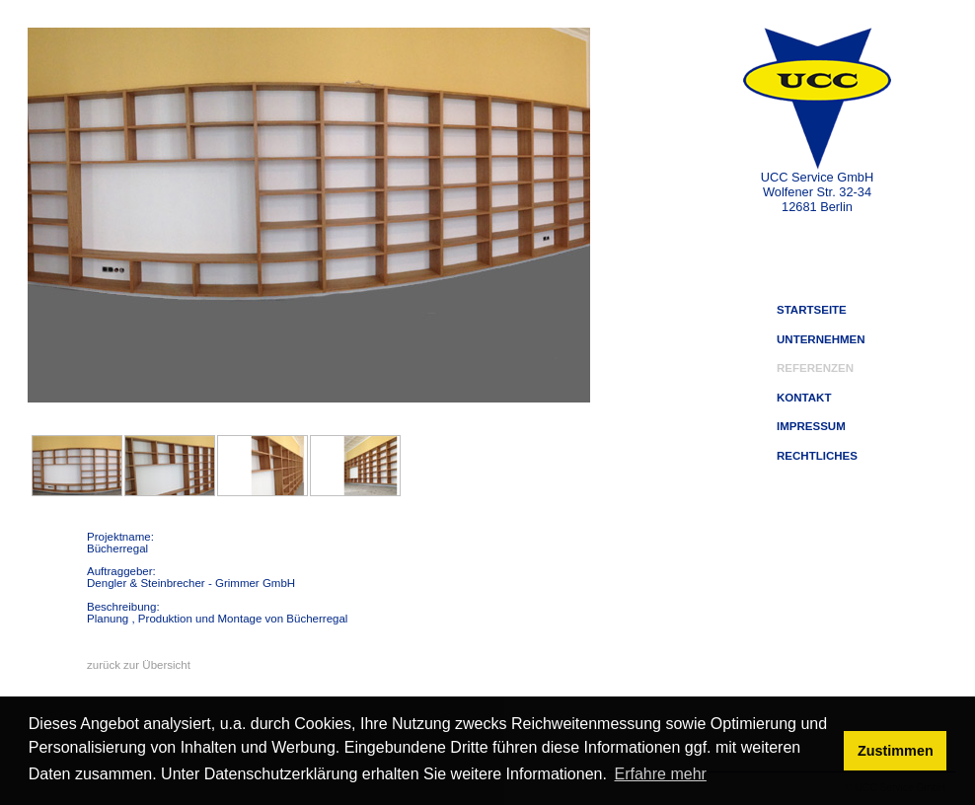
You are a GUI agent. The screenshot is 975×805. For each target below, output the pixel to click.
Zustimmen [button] (896, 751)
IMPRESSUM (811, 426)
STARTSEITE (812, 310)
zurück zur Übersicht (138, 665)
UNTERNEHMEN (821, 339)
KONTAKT (804, 397)
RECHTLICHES (817, 456)
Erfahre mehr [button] (661, 774)
